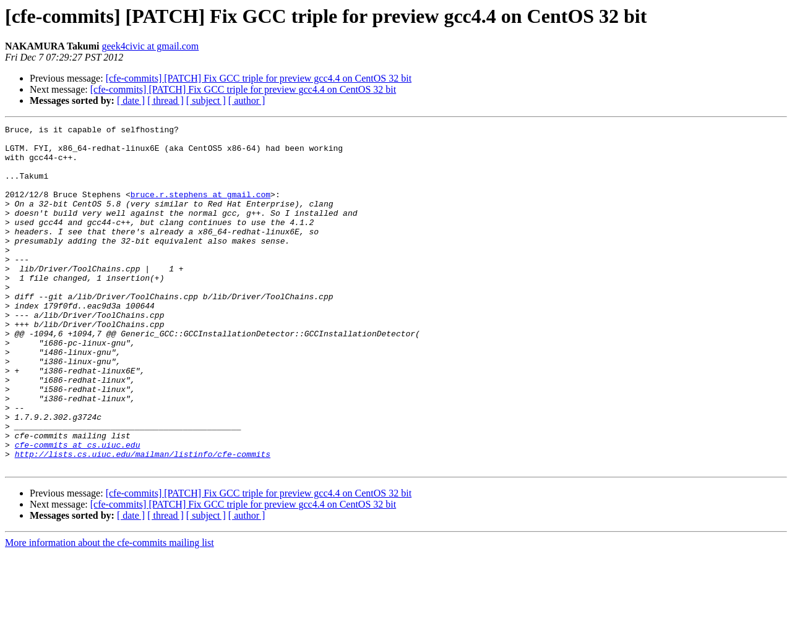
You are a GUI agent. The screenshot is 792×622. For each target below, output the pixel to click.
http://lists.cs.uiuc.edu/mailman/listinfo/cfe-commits (142, 520)
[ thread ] (165, 100)
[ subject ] (206, 100)
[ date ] (131, 100)
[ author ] (246, 100)
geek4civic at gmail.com (150, 46)
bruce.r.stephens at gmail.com (200, 209)
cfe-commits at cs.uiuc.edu (77, 509)
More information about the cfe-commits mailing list (109, 611)
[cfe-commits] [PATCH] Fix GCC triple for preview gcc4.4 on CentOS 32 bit (258, 78)
